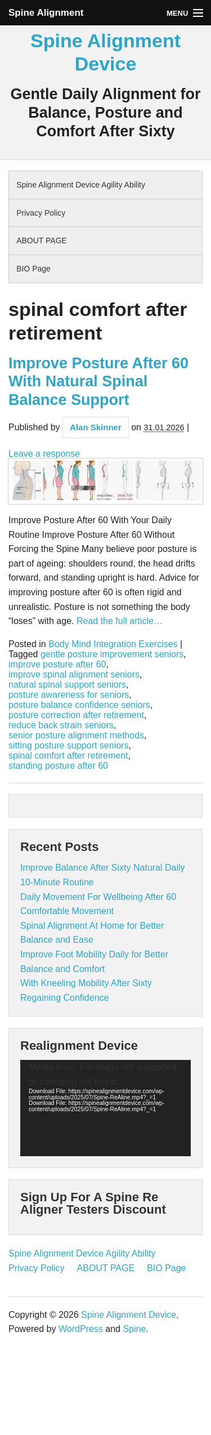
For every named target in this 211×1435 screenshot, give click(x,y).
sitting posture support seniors (68, 745)
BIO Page (33, 268)
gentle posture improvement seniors (112, 654)
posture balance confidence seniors (79, 705)
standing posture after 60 (58, 765)
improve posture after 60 (57, 664)
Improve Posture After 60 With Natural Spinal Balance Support (98, 381)
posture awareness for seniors (68, 694)
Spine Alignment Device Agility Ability (80, 184)
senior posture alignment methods (76, 735)
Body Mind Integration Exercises (112, 644)
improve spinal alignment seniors (74, 674)
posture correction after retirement (76, 715)
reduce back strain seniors (61, 725)
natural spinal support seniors (67, 684)
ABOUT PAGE (41, 240)
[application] (105, 1108)
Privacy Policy (40, 212)
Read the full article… (118, 621)
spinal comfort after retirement (68, 755)
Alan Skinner (96, 427)
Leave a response (44, 453)
